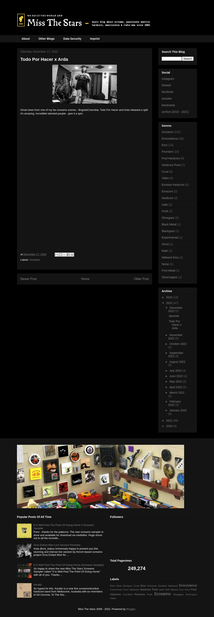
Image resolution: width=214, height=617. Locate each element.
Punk (165, 211)
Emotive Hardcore (173, 184)
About (26, 38)
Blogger (130, 609)
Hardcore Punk (171, 165)
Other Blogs (46, 38)
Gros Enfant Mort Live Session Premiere (57, 544)
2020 (169, 426)
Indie (165, 204)
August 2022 (177, 361)
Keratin (38, 584)
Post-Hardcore (171, 158)
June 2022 (176, 376)
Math (165, 250)
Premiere (167, 151)
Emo (165, 145)
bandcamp (168, 105)
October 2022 (178, 343)
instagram (168, 78)
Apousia (174, 315)
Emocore (167, 191)
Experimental (170, 237)
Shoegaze (168, 217)
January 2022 (178, 410)
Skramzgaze (169, 277)
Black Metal (169, 224)
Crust (165, 171)
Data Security (72, 38)
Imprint (95, 38)
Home (85, 279)
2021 (169, 420)
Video (165, 178)
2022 (169, 303)
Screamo (35, 259)
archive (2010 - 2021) (175, 111)
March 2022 (176, 392)
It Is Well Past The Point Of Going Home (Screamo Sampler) (69, 564)
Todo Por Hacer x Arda (175, 325)
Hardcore (167, 198)
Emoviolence (170, 138)
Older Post (141, 279)
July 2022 (175, 370)
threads (166, 85)
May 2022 (176, 381)
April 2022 (176, 387)
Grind (165, 244)
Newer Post (28, 279)
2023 (169, 297)
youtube (167, 98)
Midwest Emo (170, 257)
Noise (165, 264)
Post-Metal (168, 270)
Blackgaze (168, 231)
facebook (167, 91)
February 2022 (174, 403)
